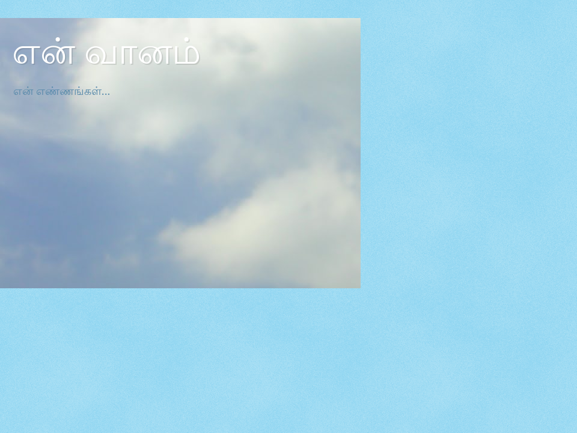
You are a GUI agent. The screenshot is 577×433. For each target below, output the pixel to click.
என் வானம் (106, 51)
